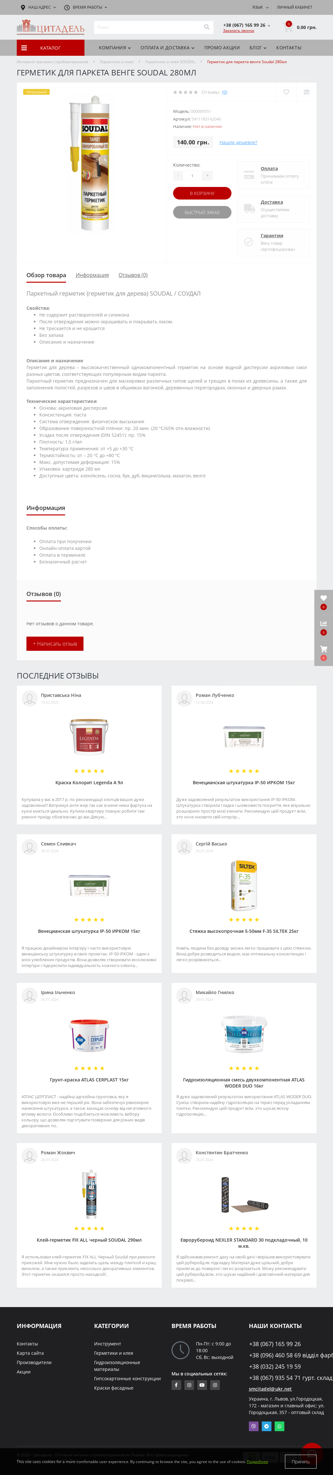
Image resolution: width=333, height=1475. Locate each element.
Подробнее (257, 1461)
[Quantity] (192, 176)
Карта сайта (30, 1353)
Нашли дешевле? (238, 142)
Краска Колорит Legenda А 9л (89, 782)
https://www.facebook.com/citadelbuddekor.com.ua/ (176, 1385)
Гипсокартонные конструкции (127, 1378)
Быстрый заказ (202, 212)
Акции (24, 1372)
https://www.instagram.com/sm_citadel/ (189, 1385)
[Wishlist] (286, 92)
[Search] (206, 27)
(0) (224, 92)
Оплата (269, 168)
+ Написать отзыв (55, 643)
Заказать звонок (238, 30)
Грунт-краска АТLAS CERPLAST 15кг (89, 1080)
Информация (92, 274)
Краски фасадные (113, 1388)
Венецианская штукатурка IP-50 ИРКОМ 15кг (244, 782)
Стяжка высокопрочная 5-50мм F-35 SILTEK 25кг (244, 931)
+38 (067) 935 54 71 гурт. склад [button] (283, 1378)
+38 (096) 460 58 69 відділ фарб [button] (283, 1355)
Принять (301, 1462)
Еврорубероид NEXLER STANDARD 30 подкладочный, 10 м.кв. (244, 1243)
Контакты (288, 47)
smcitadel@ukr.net (270, 1389)
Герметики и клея (116, 61)
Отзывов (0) (133, 274)
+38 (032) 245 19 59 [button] (275, 1366)
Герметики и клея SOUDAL (170, 61)
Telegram (266, 1426)
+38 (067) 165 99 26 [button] (275, 1344)
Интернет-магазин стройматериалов (52, 61)
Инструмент (107, 1344)
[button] (323, 653)
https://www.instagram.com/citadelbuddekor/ (215, 1385)
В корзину (202, 193)
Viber (253, 1426)
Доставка (272, 202)
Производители (34, 1362)
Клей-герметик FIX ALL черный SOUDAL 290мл (89, 1240)
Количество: (187, 165)
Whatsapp (279, 1426)
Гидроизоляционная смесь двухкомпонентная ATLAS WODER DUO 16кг (244, 1083)
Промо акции (222, 47)
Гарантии (272, 235)
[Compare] (306, 92)
